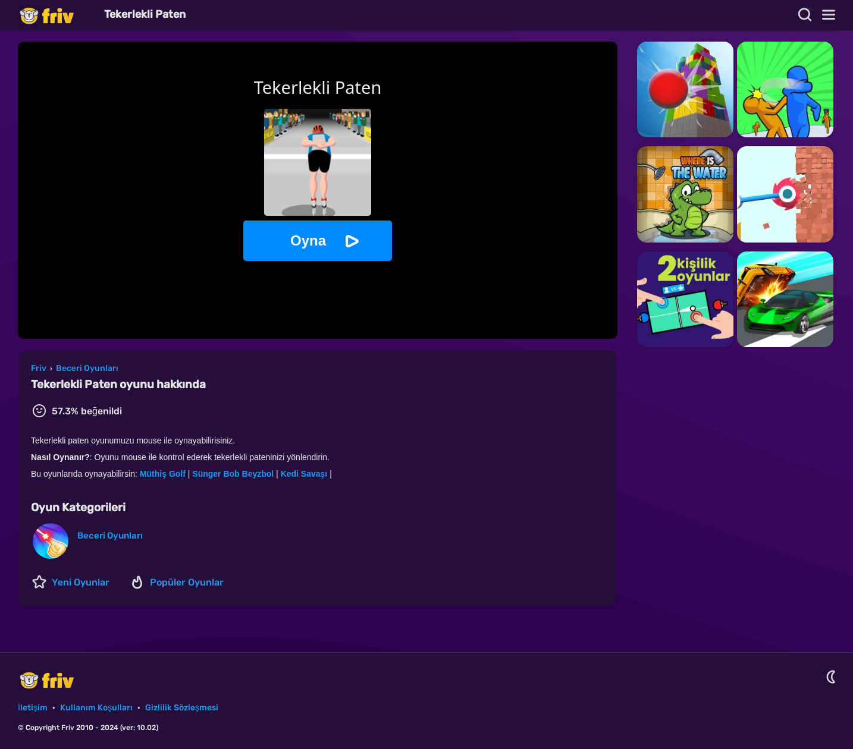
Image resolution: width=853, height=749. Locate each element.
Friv (56, 15)
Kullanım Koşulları (96, 708)
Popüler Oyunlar (187, 582)
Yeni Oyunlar (80, 582)
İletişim (33, 708)
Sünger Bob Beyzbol (233, 474)
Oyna (308, 240)
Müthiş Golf (163, 474)
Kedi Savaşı (304, 474)
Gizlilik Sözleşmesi (181, 708)
